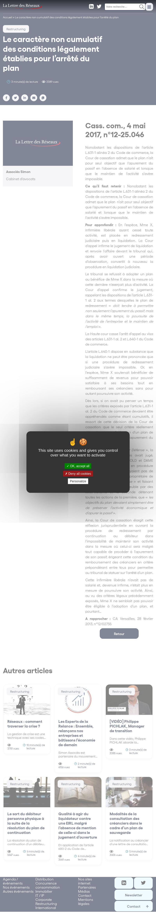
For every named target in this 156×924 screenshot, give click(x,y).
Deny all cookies (78, 473)
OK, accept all (78, 466)
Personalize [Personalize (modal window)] (78, 481)
